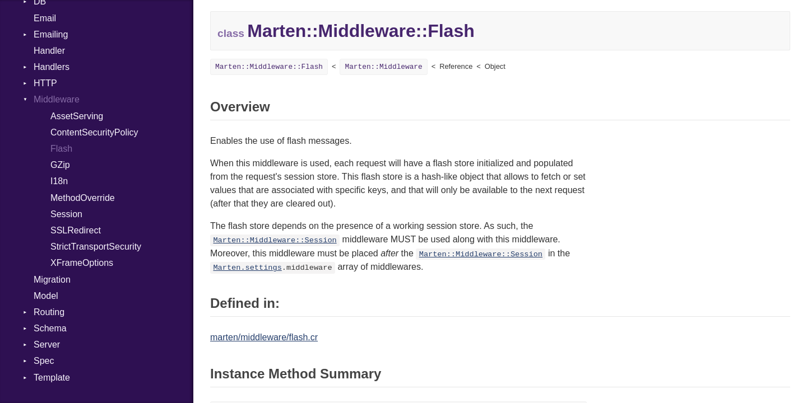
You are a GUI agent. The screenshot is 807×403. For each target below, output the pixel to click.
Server (47, 344)
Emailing (51, 34)
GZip (60, 165)
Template (52, 377)
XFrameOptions (81, 263)
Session (66, 214)
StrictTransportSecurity (95, 246)
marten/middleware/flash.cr (264, 337)
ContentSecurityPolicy (94, 132)
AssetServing (76, 116)
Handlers (51, 67)
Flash (61, 148)
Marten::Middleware (383, 67)
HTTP (45, 83)
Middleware (57, 99)
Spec (44, 360)
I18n (59, 181)
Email (45, 18)
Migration (52, 279)
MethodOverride (82, 198)
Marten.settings (247, 268)
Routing (49, 312)
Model (46, 296)
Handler (49, 50)
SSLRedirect (75, 230)
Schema (50, 328)
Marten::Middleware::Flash (269, 67)
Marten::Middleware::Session (274, 240)
